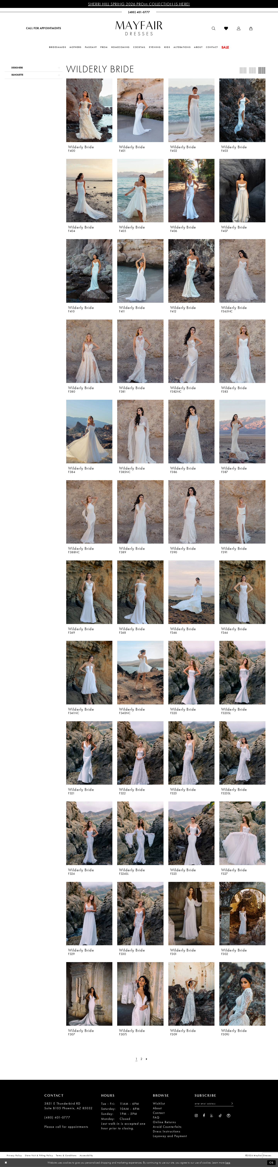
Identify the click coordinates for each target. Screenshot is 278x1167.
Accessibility (86, 1155)
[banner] (139, 28)
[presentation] (89, 110)
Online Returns (164, 1122)
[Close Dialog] (5, 1162)
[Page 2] (141, 1059)
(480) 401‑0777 (57, 1117)
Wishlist (159, 1103)
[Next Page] (146, 1059)
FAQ (156, 1117)
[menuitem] (43, 28)
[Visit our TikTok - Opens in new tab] (220, 1115)
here (227, 1162)
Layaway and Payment (170, 1136)
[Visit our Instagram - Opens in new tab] (196, 1115)
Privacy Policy (14, 1155)
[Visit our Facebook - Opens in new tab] (204, 1115)
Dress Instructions (167, 1131)
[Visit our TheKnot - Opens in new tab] (212, 1115)
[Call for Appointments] (43, 28)
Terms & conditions (66, 1155)
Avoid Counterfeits (167, 1127)
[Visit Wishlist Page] (226, 28)
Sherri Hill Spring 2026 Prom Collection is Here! (139, 4)
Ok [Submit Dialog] (271, 1162)
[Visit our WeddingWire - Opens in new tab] (229, 1115)
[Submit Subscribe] (231, 1103)
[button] (238, 28)
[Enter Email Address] (214, 1103)
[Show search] (213, 28)
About (157, 1108)
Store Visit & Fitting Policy (39, 1155)
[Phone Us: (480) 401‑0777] (139, 12)
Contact (159, 1113)
